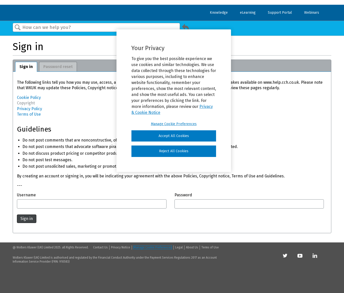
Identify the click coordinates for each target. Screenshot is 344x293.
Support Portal (280, 12)
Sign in (26, 66)
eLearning (248, 12)
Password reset (58, 66)
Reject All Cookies (174, 151)
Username (26, 195)
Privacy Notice (120, 247)
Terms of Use (29, 114)
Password (183, 195)
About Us (192, 247)
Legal (179, 247)
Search (18, 27)
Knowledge (219, 12)
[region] (173, 100)
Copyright (26, 103)
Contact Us (100, 247)
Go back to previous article (185, 28)
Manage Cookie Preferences (153, 247)
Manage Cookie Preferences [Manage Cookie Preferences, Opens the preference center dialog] (174, 124)
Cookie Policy (29, 97)
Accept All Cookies (174, 136)
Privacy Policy (29, 108)
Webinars (311, 12)
